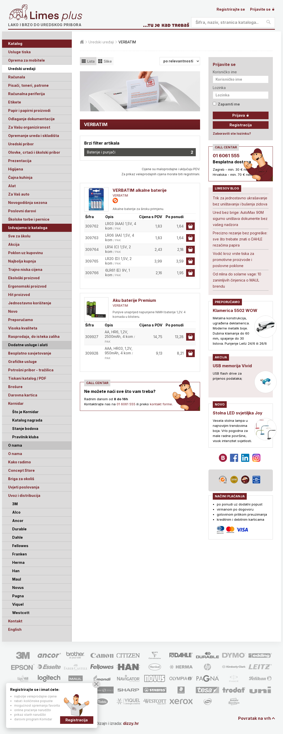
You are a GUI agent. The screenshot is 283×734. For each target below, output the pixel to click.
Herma (18, 562)
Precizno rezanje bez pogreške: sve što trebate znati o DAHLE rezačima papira (240, 239)
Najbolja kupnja (22, 261)
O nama (15, 453)
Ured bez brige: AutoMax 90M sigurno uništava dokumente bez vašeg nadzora (240, 218)
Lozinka (219, 87)
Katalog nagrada (27, 420)
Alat (12, 186)
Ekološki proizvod (24, 278)
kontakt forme (161, 404)
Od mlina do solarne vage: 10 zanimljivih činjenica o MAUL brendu (237, 280)
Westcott (20, 612)
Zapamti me (226, 104)
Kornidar (16, 403)
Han (16, 571)
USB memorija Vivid (232, 365)
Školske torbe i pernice (28, 219)
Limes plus (56, 16)
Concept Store (21, 470)
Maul (16, 579)
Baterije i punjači (140, 152)
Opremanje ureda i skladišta (33, 135)
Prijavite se (262, 9)
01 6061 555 (126, 404)
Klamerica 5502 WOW (235, 310)
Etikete (14, 102)
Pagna (18, 596)
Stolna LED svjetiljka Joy (237, 412)
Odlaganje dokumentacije (31, 119)
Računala (16, 77)
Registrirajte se (231, 9)
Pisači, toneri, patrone (28, 85)
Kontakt (15, 621)
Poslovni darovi (22, 211)
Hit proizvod (19, 294)
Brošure (15, 387)
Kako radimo (19, 462)
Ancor (17, 520)
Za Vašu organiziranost (29, 127)
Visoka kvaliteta (22, 328)
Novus (18, 587)
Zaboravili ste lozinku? (232, 133)
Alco (16, 512)
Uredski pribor (21, 144)
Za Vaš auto (18, 194)
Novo (12, 311)
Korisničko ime (225, 72)
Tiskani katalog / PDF (27, 378)
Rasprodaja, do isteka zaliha (34, 336)
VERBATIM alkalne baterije (140, 190)
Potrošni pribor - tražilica (31, 370)
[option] (140, 91)
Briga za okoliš (21, 479)
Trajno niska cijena (25, 269)
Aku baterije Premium (134, 300)
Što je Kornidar (25, 412)
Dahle (17, 537)
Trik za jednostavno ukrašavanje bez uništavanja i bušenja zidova (240, 201)
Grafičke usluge (22, 361)
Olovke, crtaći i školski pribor (34, 152)
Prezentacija (19, 161)
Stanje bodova (25, 428)
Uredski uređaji (22, 68)
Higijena (15, 169)
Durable (19, 529)
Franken (19, 554)
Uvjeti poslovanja (23, 487)
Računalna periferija (26, 94)
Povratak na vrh (254, 718)
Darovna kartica (22, 395)
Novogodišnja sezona (27, 202)
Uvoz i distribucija (24, 495)
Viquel (18, 604)
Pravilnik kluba (25, 437)
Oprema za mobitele (26, 60)
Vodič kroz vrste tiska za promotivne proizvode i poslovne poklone (233, 259)
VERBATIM (120, 195)
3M (15, 504)
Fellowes (20, 546)
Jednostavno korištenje (29, 303)
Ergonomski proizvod (27, 286)
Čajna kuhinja (20, 177)
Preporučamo (20, 320)
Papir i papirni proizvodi (29, 110)
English (15, 629)
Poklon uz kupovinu (25, 253)
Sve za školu (19, 236)
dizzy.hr (131, 723)
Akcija (14, 244)
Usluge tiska (19, 52)
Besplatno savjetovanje (29, 353)
